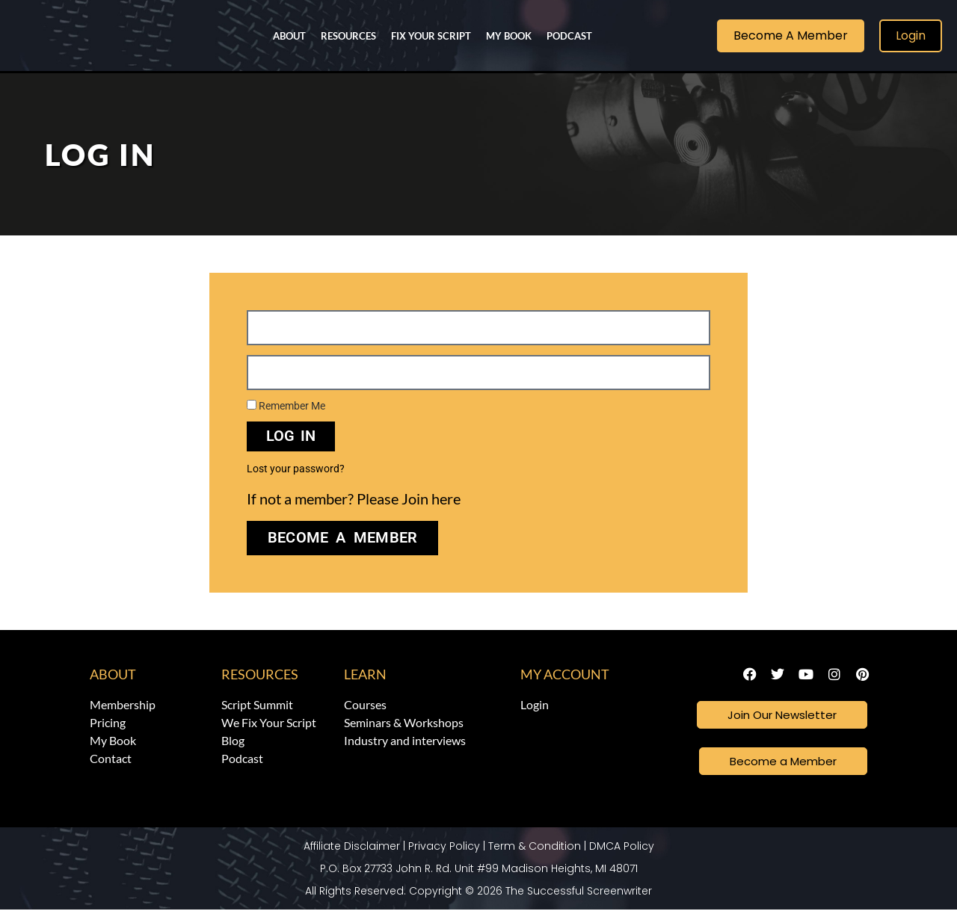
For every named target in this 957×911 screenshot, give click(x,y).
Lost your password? (296, 469)
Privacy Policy (444, 847)
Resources (348, 36)
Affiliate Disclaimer (352, 847)
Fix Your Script (431, 36)
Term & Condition (534, 847)
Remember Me (286, 406)
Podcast (569, 36)
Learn (365, 674)
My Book (509, 36)
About (289, 36)
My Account (564, 674)
